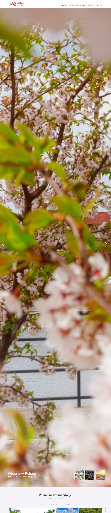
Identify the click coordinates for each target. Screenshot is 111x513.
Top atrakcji (64, 5)
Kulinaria (90, 5)
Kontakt (89, 2)
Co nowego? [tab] (54, 504)
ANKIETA (83, 2)
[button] (107, 243)
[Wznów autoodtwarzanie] (78, 482)
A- (92, 2)
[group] (79, 475)
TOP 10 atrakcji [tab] (66, 504)
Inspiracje (71, 5)
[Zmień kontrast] (96, 2)
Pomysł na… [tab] (43, 504)
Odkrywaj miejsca (81, 5)
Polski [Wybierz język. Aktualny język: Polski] (100, 2)
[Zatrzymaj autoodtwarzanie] (75, 483)
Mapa (100, 5)
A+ (94, 2)
